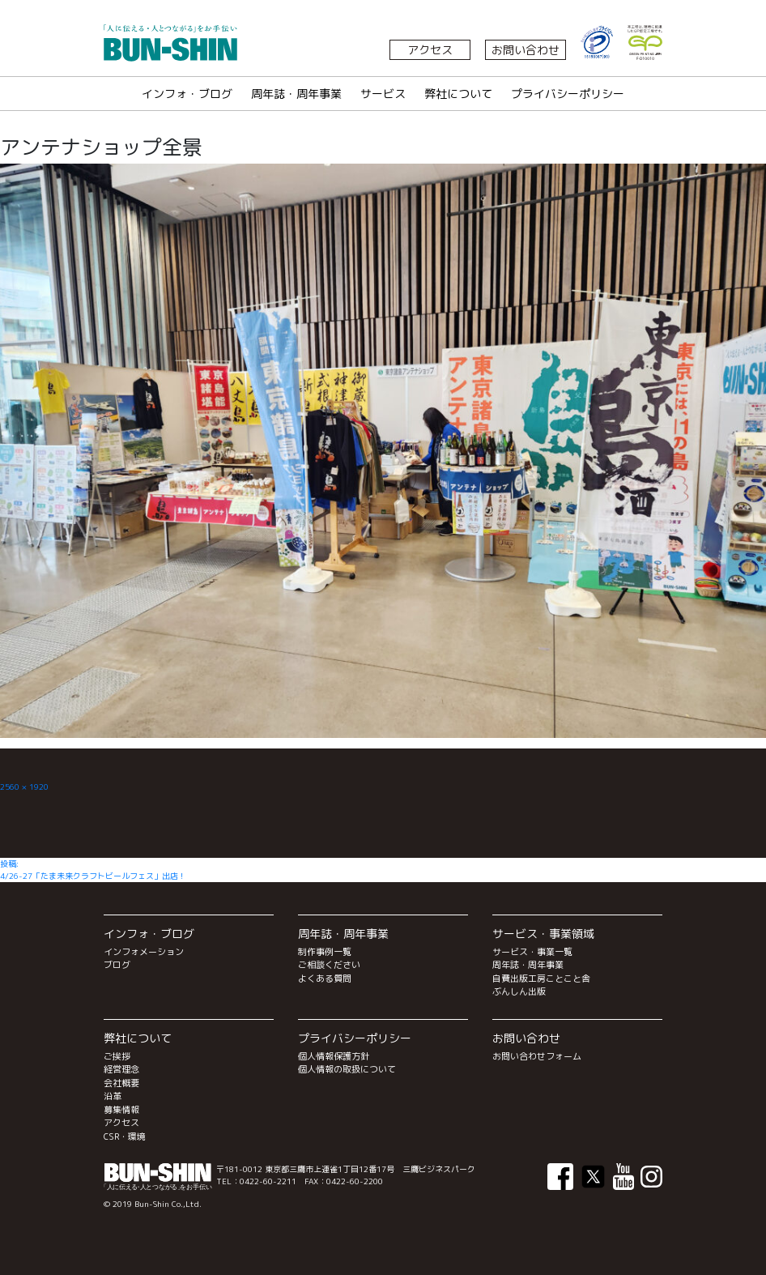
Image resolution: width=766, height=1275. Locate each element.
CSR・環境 (125, 1136)
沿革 (112, 1096)
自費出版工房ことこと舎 (541, 978)
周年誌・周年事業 (296, 93)
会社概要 (121, 1083)
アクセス (430, 50)
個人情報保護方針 (333, 1056)
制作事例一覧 (324, 951)
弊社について (458, 93)
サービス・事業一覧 (532, 951)
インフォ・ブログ (187, 93)
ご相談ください (329, 964)
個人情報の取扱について (347, 1069)
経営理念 (121, 1069)
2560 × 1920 (24, 786)
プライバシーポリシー (567, 93)
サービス (383, 93)
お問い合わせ (526, 50)
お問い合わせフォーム (536, 1056)
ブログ (117, 964)
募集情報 (121, 1109)
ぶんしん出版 (519, 991)
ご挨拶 (117, 1056)
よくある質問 (324, 978)
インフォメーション (144, 951)
